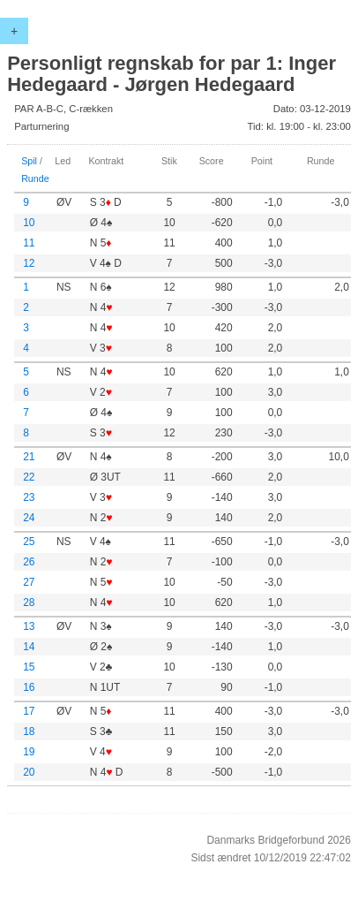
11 (28, 243)
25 (28, 541)
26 (28, 562)
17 (28, 711)
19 (28, 752)
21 (28, 457)
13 (28, 626)
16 (28, 687)
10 (28, 222)
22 (28, 477)
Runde (35, 178)
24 (28, 518)
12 (28, 263)
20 (28, 772)
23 (28, 497)
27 (28, 582)
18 (28, 731)
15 (28, 667)
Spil (29, 160)
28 (28, 602)
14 (28, 646)
